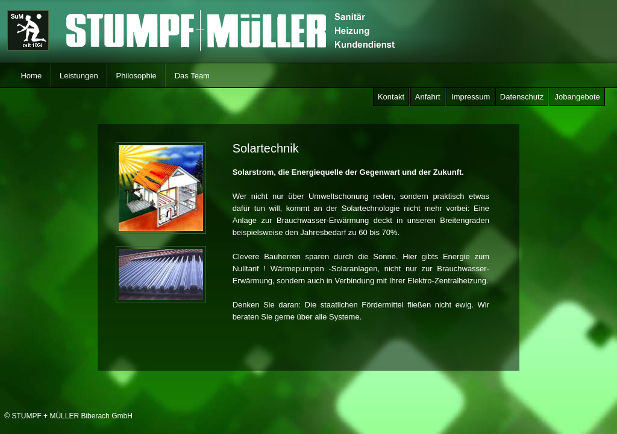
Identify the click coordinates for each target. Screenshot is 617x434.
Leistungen (79, 75)
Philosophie (136, 75)
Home (31, 75)
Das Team (192, 75)
